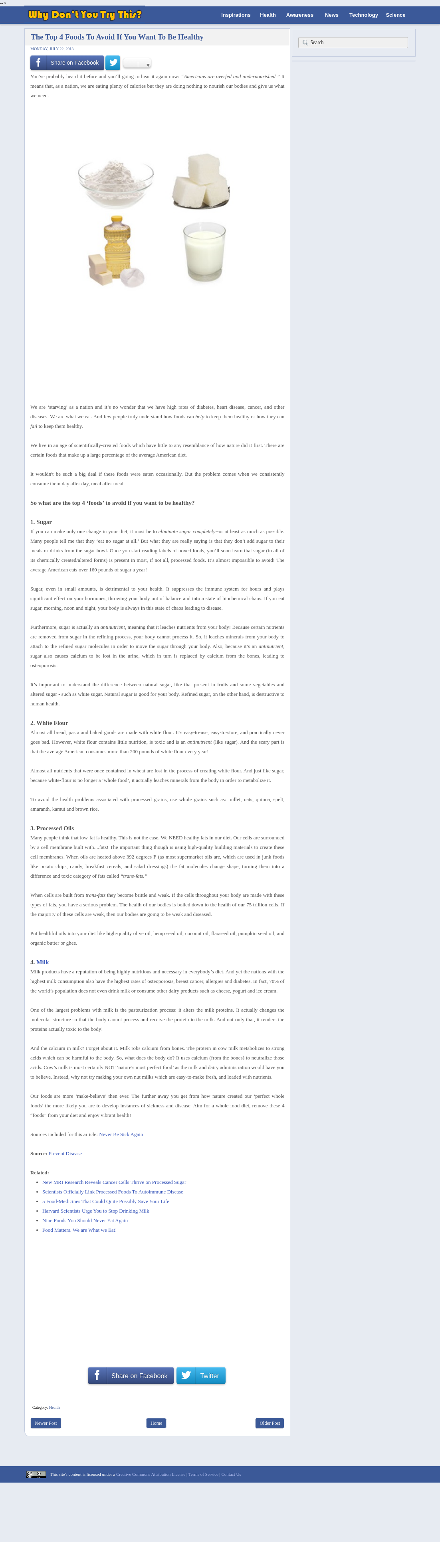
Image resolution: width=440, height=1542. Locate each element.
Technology (363, 15)
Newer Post (46, 1423)
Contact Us (231, 1474)
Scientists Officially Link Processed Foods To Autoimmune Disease (112, 1192)
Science (395, 15)
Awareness (299, 15)
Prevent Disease (65, 1153)
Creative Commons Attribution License (150, 1474)
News (332, 15)
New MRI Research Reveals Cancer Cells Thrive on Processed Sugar (114, 1182)
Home (156, 1423)
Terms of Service (203, 1474)
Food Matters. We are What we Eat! (79, 1230)
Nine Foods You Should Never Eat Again (85, 1220)
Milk (42, 962)
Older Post (270, 1423)
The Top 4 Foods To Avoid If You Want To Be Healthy (117, 37)
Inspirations (236, 15)
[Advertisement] (154, 122)
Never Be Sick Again (121, 1134)
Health (268, 15)
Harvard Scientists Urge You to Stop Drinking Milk (95, 1211)
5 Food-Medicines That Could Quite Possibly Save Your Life (105, 1201)
